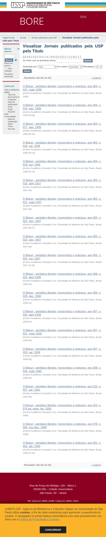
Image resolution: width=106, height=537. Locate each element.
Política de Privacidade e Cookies (39, 519)
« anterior (96, 78)
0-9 (24, 56)
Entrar (83, 16)
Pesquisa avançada (8, 75)
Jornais (23, 37)
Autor (10, 107)
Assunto (11, 112)
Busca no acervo (10, 63)
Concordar (53, 529)
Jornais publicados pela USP (44, 37)
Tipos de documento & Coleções (14, 97)
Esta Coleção (8, 69)
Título (10, 109)
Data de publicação (12, 103)
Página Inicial (9, 37)
